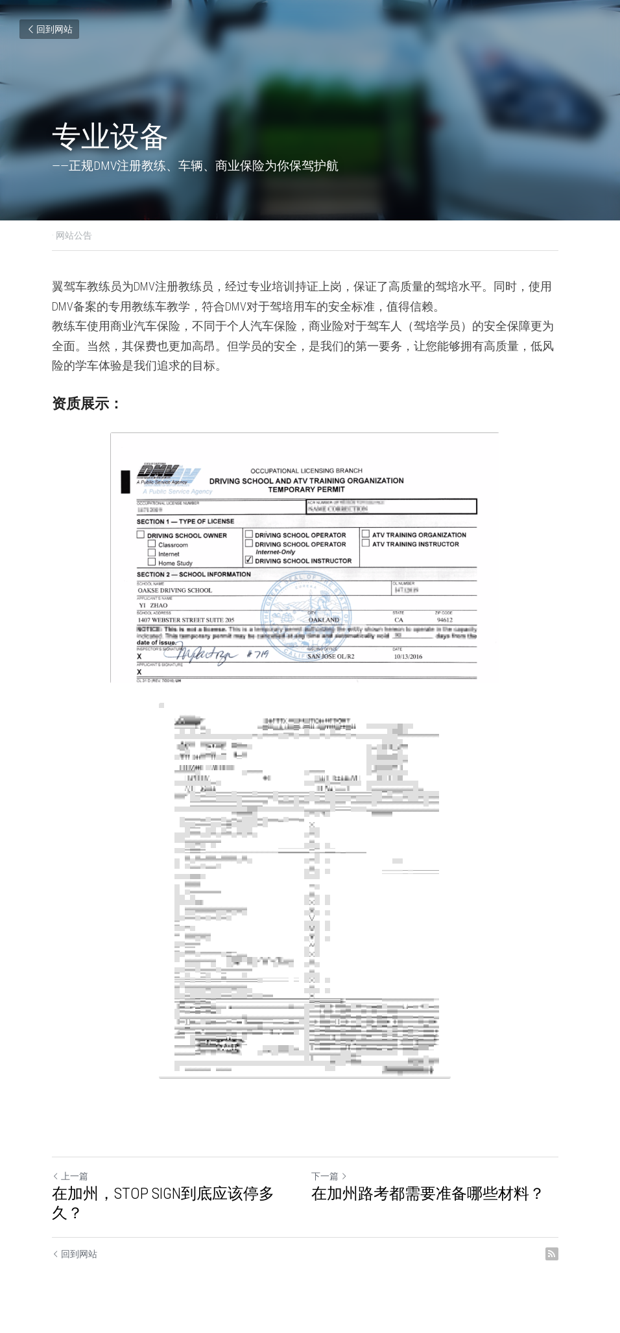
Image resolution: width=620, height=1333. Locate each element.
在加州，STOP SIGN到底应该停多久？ (163, 1203)
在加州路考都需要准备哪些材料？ (433, 1194)
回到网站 (49, 29)
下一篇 (334, 1176)
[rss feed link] (561, 1253)
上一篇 (70, 1176)
